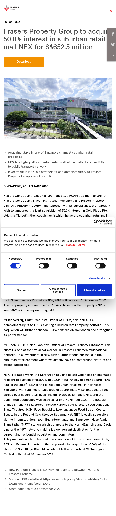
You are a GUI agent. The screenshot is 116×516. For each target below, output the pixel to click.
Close (110, 12)
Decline (21, 290)
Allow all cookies (94, 290)
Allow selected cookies (58, 290)
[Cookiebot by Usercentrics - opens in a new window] (96, 222)
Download (24, 61)
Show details (97, 278)
